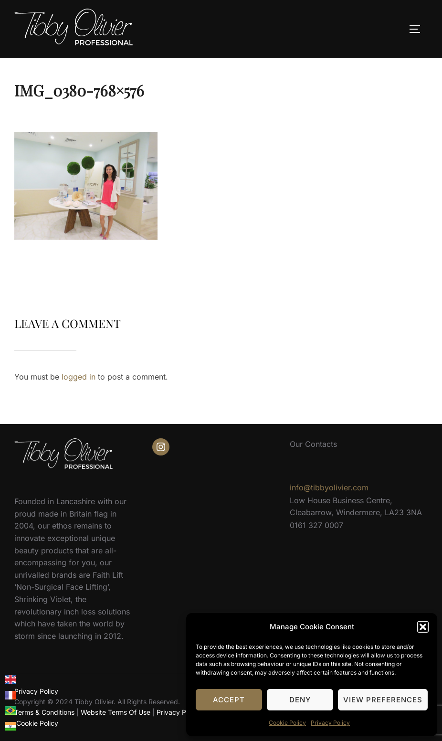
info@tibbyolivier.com (329, 487)
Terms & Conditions (44, 712)
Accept (229, 699)
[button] (423, 627)
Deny (300, 699)
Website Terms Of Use (115, 712)
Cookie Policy (287, 722)
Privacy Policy (330, 722)
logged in (78, 376)
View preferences (382, 699)
